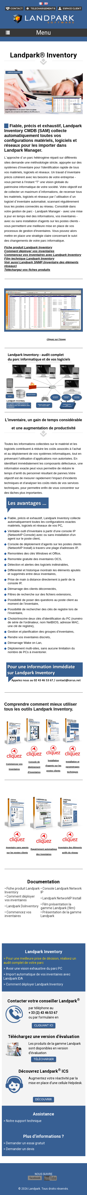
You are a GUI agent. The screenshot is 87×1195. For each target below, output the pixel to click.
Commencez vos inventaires (18, 914)
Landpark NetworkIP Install (61, 898)
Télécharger (43, 1059)
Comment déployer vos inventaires (20, 898)
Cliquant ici (43, 1025)
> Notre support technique (22, 1121)
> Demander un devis (18, 1149)
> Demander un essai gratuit (24, 1143)
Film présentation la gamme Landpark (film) (58, 906)
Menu (43, 32)
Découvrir (43, 1099)
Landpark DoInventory (22, 906)
